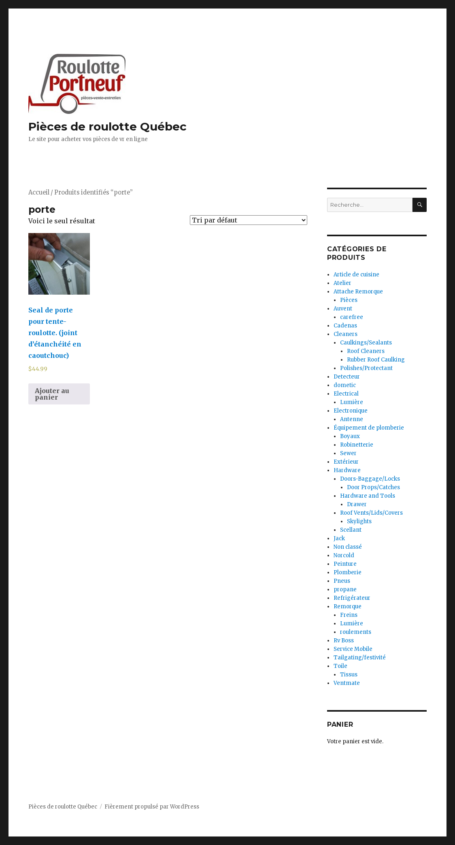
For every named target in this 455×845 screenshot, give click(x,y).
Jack (339, 538)
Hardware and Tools (367, 495)
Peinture (345, 563)
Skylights (359, 521)
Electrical (346, 393)
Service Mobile (353, 649)
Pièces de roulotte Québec (107, 126)
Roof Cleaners (366, 351)
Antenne (351, 419)
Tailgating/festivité (360, 657)
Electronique (351, 410)
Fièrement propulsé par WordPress (151, 806)
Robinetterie (356, 444)
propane (345, 589)
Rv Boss (344, 640)
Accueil (38, 192)
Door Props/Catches (373, 487)
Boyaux (350, 436)
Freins (348, 615)
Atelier (342, 283)
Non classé (348, 546)
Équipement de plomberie (369, 427)
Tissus (348, 674)
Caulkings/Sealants (366, 342)
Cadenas (345, 325)
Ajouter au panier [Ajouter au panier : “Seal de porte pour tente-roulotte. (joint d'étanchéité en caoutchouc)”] (52, 394)
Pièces (348, 300)
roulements (355, 632)
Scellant (350, 529)
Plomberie (347, 572)
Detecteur (347, 376)
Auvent (343, 308)
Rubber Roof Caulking (376, 359)
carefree (351, 317)
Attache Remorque (358, 291)
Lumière (351, 402)
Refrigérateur (352, 598)
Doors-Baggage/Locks (370, 478)
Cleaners (345, 334)
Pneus (342, 581)
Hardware (347, 470)
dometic (345, 385)
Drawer (357, 504)
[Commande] (248, 220)
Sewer (348, 453)
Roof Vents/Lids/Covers (371, 512)
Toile (340, 666)
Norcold (344, 555)
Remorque (347, 606)
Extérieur (346, 461)
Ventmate (347, 683)
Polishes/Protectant (366, 368)
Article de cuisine (356, 274)
